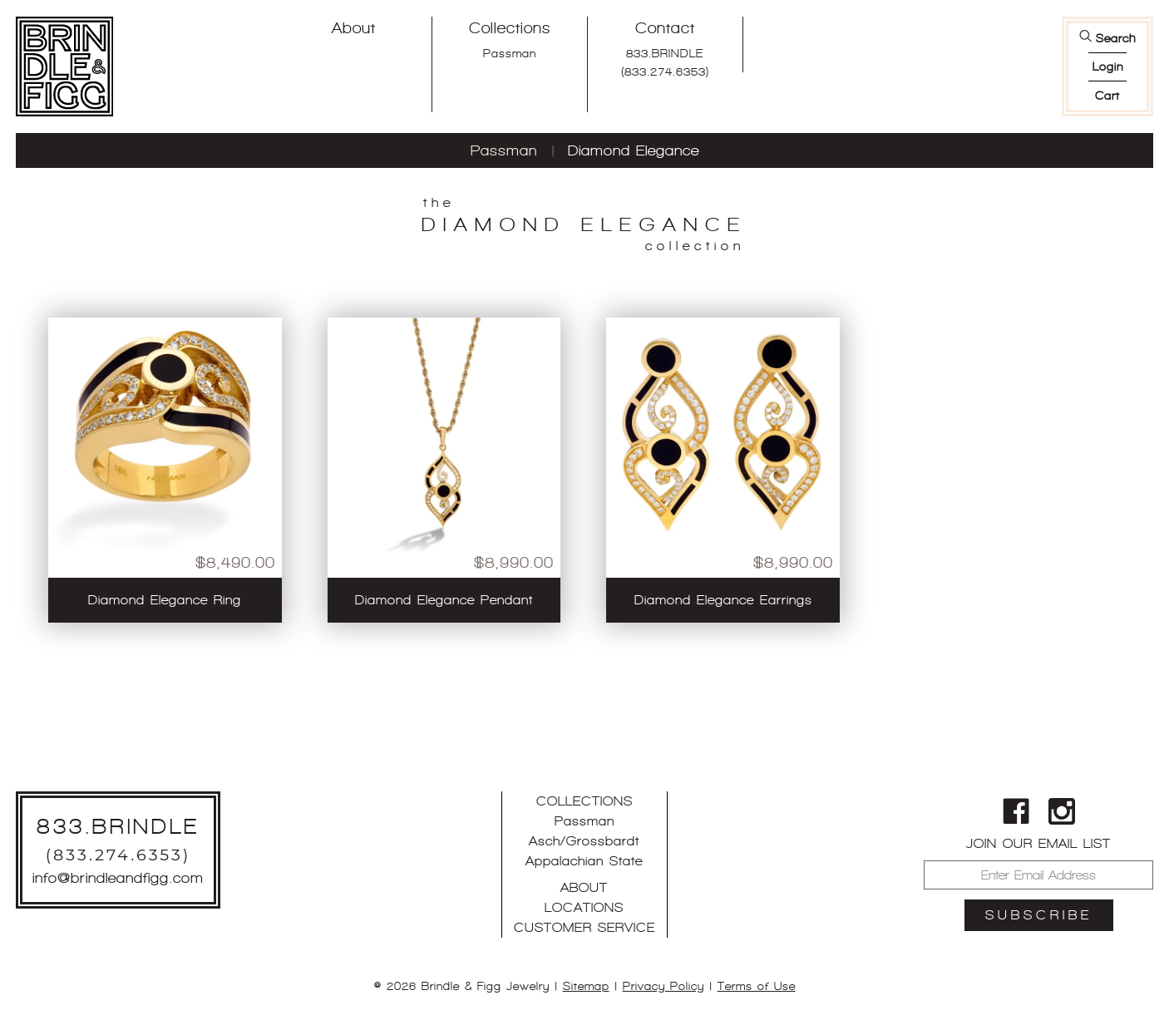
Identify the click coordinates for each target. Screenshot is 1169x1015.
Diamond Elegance (633, 150)
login (1108, 66)
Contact (665, 28)
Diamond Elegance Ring (164, 600)
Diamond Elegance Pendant (444, 600)
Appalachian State (584, 861)
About (354, 28)
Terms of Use (757, 986)
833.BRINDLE (664, 53)
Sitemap (586, 986)
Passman (509, 53)
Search (1116, 38)
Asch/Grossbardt (584, 841)
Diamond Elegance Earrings (723, 600)
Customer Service (584, 927)
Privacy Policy (663, 986)
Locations (584, 907)
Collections (509, 28)
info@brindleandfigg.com (118, 877)
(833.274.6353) (665, 71)
